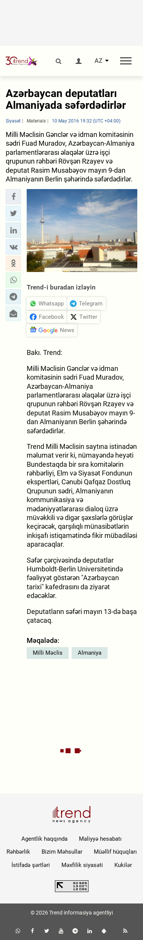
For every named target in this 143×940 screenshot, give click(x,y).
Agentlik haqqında (44, 838)
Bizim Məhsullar (62, 851)
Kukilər (123, 865)
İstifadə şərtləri (30, 865)
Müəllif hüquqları (115, 851)
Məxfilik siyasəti (82, 865)
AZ (99, 61)
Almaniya (89, 652)
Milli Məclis (48, 652)
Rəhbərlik (18, 851)
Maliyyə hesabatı (100, 838)
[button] (13, 197)
